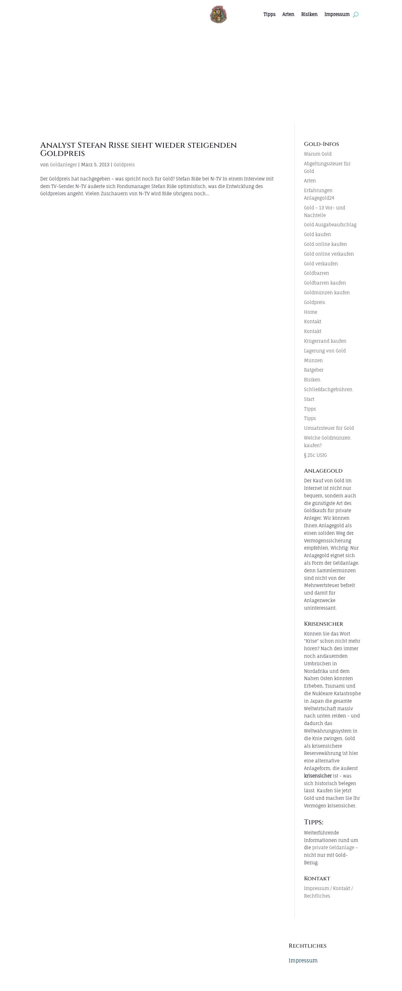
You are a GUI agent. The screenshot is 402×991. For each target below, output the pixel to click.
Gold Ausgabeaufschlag (330, 224)
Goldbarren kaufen (325, 282)
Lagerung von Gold (325, 350)
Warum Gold (318, 154)
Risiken (309, 14)
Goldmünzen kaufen (327, 292)
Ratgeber (313, 370)
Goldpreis (124, 164)
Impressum (337, 14)
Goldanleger (63, 164)
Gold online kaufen (325, 244)
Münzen (313, 360)
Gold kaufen (317, 234)
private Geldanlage (333, 847)
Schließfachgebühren (328, 389)
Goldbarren (316, 273)
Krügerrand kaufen (325, 341)
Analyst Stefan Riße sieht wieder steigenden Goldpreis (138, 149)
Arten (288, 14)
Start (309, 399)
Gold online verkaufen (329, 254)
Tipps (269, 14)
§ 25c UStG (315, 455)
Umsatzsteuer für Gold (329, 428)
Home (310, 312)
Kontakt (312, 321)
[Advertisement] (201, 76)
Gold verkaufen (321, 263)
